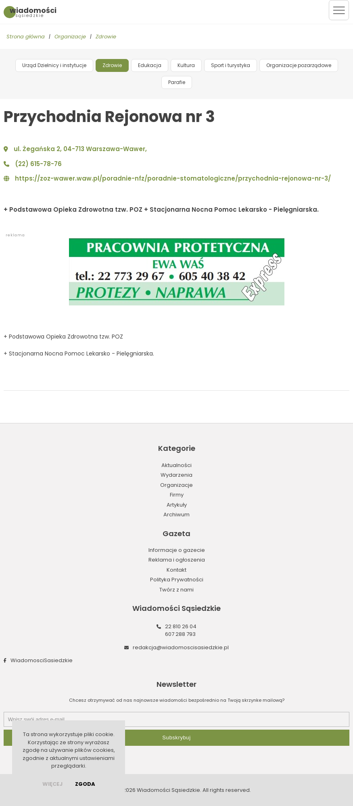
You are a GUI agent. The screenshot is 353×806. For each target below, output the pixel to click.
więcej (52, 784)
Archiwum (176, 514)
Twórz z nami (176, 589)
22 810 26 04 (180, 626)
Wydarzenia (176, 475)
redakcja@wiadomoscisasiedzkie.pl (181, 647)
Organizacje (70, 36)
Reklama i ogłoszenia (176, 560)
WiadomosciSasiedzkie (41, 660)
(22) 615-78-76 (38, 164)
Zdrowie (106, 36)
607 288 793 (180, 634)
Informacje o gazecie (176, 550)
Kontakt (176, 570)
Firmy (177, 495)
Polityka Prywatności (176, 579)
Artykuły (177, 505)
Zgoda (85, 784)
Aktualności (176, 465)
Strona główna (25, 36)
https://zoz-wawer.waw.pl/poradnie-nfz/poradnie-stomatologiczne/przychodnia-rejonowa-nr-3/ (173, 178)
